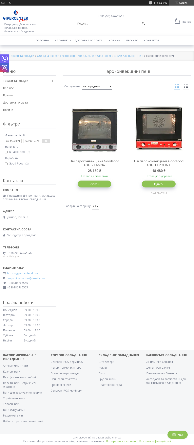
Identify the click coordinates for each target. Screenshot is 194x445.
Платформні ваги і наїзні (19, 377)
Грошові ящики (61, 385)
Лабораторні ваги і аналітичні (23, 421)
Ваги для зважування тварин (22, 392)
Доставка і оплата (88, 40)
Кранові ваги (11, 371)
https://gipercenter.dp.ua (22, 273)
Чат (177, 434)
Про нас (132, 40)
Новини (114, 40)
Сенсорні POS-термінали (67, 362)
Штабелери (106, 362)
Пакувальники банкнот (161, 373)
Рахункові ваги (13, 415)
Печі (140, 56)
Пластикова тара (110, 385)
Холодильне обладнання (94, 56)
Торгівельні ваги (14, 398)
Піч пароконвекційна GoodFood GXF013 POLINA (159, 163)
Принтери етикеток (64, 379)
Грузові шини (107, 379)
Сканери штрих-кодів (65, 373)
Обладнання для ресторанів (56, 56)
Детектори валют (158, 367)
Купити (94, 184)
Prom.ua (117, 437)
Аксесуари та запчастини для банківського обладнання (166, 381)
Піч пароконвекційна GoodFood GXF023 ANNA (94, 163)
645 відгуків (160, 2)
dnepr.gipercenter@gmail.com (26, 278)
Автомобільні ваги (15, 366)
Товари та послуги (21, 56)
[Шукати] (143, 23)
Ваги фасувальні (14, 410)
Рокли (103, 367)
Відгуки (8, 95)
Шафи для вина (124, 56)
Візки (102, 373)
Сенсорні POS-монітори (66, 390)
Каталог (61, 40)
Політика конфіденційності (155, 441)
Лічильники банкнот (159, 362)
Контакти (151, 40)
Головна (42, 40)
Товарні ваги (11, 404)
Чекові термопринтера (66, 367)
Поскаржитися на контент (121, 441)
